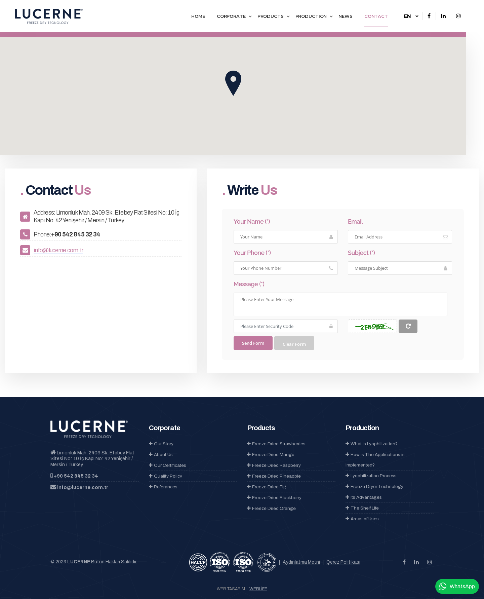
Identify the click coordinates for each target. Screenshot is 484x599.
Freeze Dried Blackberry (274, 497)
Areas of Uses (362, 518)
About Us (161, 454)
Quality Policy (165, 476)
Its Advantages (364, 497)
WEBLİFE (258, 589)
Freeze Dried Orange (271, 508)
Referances (163, 486)
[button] (233, 83)
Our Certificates (167, 465)
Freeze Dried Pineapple (274, 476)
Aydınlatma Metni (301, 562)
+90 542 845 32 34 (76, 476)
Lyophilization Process (371, 475)
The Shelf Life (362, 508)
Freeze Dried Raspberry (274, 465)
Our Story (161, 443)
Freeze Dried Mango (270, 454)
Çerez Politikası (343, 562)
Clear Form (294, 344)
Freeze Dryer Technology (374, 486)
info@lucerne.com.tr (58, 250)
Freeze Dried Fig (266, 486)
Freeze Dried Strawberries (276, 443)
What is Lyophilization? (372, 443)
